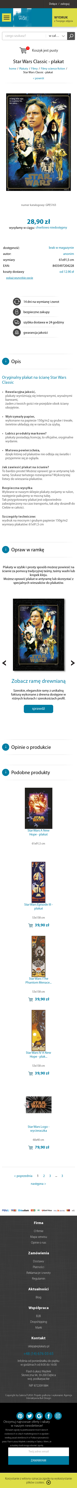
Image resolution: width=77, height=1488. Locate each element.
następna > (38, 1184)
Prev (4, 663)
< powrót (38, 78)
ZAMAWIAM (38, 1460)
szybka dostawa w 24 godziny (38, 322)
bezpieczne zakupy (31, 312)
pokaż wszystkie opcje (19, 278)
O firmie (38, 1231)
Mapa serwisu (38, 1237)
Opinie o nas (38, 1242)
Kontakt (38, 1338)
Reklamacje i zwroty (38, 1273)
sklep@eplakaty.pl (38, 1346)
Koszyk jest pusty (38, 51)
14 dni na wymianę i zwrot (36, 302)
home (12, 68)
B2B (38, 1316)
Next (73, 663)
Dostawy (38, 1261)
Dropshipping (38, 1322)
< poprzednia (23, 1176)
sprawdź (38, 709)
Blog (38, 1297)
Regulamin (38, 1278)
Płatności (38, 1267)
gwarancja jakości (30, 333)
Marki (38, 1327)
